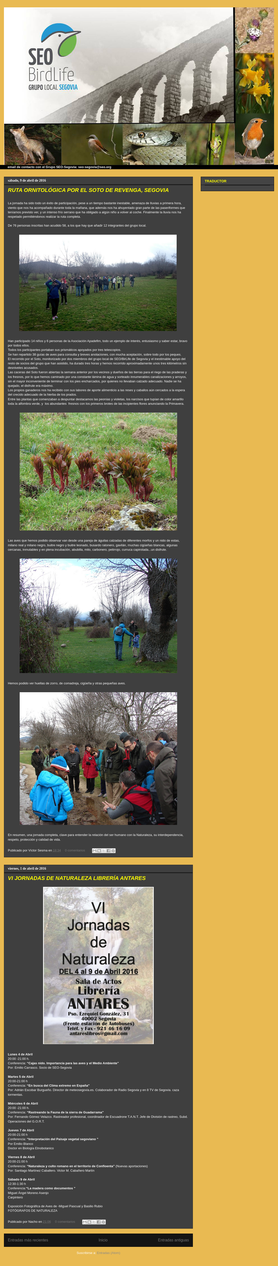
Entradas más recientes (28, 1240)
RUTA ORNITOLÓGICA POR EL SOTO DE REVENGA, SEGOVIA (88, 190)
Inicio (103, 1240)
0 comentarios (75, 850)
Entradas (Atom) (108, 1253)
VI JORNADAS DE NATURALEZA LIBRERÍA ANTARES (77, 878)
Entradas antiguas (173, 1240)
